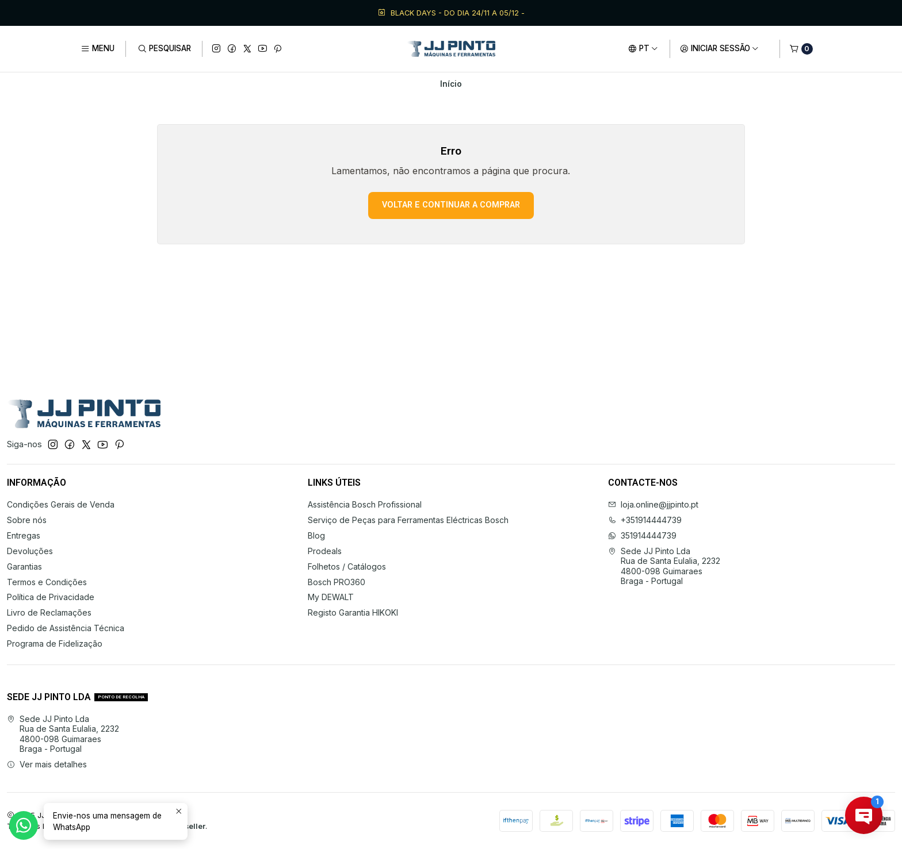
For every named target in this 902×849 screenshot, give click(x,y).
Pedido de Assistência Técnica (65, 628)
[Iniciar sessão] (719, 49)
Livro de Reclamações (49, 612)
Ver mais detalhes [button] (47, 764)
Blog (316, 535)
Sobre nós (27, 520)
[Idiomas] (643, 49)
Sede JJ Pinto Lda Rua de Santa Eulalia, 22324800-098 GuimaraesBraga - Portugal (664, 566)
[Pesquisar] (164, 49)
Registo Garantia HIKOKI (353, 612)
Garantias (24, 566)
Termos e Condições (47, 582)
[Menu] (97, 49)
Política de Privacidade (50, 597)
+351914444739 (645, 520)
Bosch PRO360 (336, 582)
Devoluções (30, 551)
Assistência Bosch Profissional (365, 504)
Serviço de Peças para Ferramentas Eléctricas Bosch (408, 520)
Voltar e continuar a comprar (451, 205)
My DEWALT (331, 597)
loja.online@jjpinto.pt (653, 504)
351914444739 (642, 535)
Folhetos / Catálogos (347, 566)
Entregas (23, 535)
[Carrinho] (801, 49)
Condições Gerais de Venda (60, 504)
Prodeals (325, 551)
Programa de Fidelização (54, 643)
